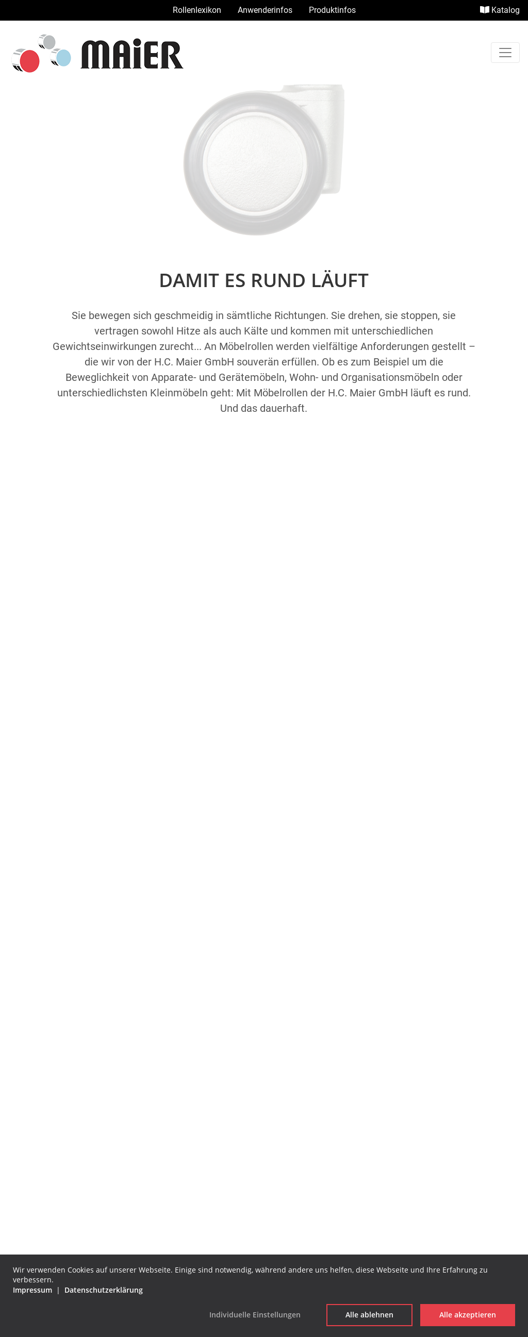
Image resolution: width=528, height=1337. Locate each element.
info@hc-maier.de (264, 1020)
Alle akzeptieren (467, 1314)
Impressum (264, 1061)
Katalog (500, 10)
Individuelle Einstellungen (255, 1314)
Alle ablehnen (369, 1314)
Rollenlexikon (197, 10)
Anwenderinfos (265, 10)
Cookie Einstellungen (264, 1110)
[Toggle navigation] (505, 52)
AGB (264, 1077)
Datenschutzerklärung (264, 1094)
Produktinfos (332, 10)
